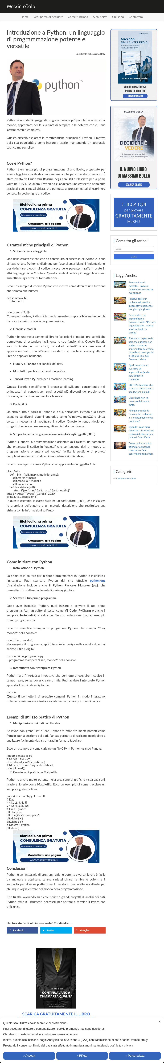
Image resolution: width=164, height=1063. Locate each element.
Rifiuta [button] (82, 1055)
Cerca (134, 256)
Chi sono (118, 17)
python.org (97, 580)
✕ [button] (159, 1021)
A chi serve (100, 17)
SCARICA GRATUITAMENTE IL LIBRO (56, 1013)
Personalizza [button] (135, 1055)
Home (24, 17)
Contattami (136, 17)
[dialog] (82, 1040)
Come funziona (78, 17)
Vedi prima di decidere (48, 17)
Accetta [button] (29, 1055)
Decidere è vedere (126, 478)
